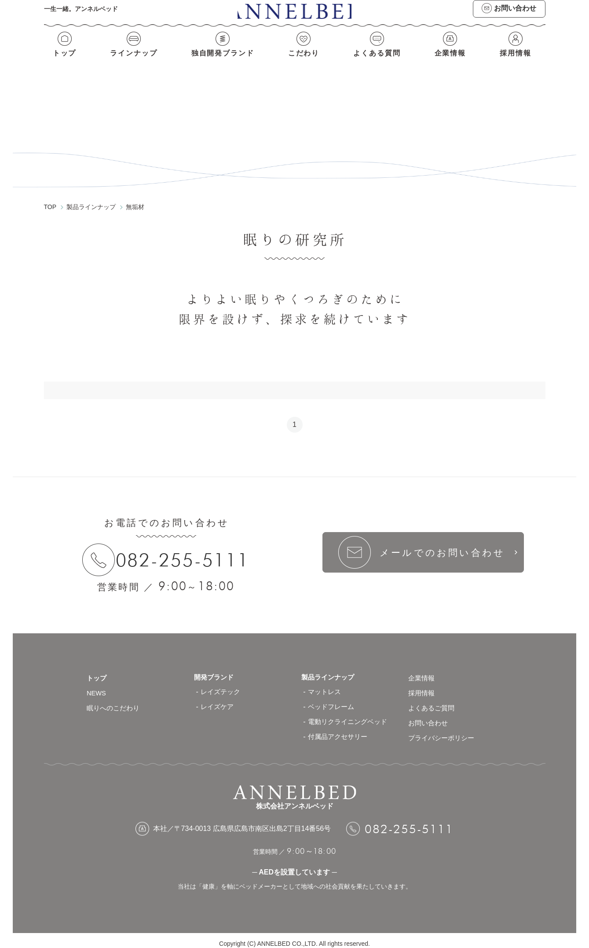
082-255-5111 (186, 552)
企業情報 (451, 60)
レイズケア (218, 699)
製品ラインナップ (329, 669)
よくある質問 (378, 60)
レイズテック (222, 684)
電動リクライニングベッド (350, 714)
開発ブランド (215, 669)
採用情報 (517, 60)
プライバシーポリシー (443, 729)
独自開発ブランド (222, 60)
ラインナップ (132, 60)
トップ (63, 60)
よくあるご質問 (432, 699)
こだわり (304, 60)
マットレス (325, 684)
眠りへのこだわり (115, 699)
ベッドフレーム (332, 699)
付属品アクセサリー (339, 729)
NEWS (97, 684)
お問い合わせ (429, 714)
